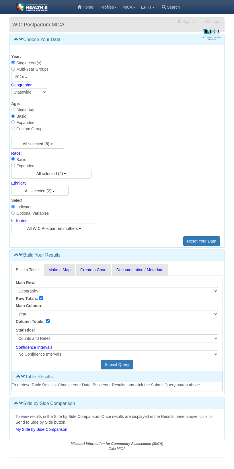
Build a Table (27, 270)
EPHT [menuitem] (148, 7)
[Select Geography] (29, 92)
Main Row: (26, 282)
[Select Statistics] (117, 338)
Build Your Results (37, 255)
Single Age (26, 110)
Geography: (21, 85)
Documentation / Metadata (139, 270)
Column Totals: (30, 321)
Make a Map (59, 270)
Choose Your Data (37, 39)
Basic (21, 116)
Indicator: (19, 220)
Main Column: (29, 305)
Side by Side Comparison (44, 403)
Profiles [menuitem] (108, 7)
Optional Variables (32, 213)
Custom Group (29, 129)
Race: (16, 153)
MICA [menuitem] (128, 7)
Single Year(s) (28, 63)
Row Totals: (27, 298)
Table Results (34, 376)
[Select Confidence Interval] (117, 354)
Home (85, 7)
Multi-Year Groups (32, 69)
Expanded (25, 122)
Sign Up (187, 21)
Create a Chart (93, 270)
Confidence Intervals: (35, 347)
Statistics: (25, 330)
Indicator (24, 207)
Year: (16, 56)
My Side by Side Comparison (41, 429)
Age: (15, 103)
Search (171, 7)
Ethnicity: (19, 183)
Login (212, 21)
